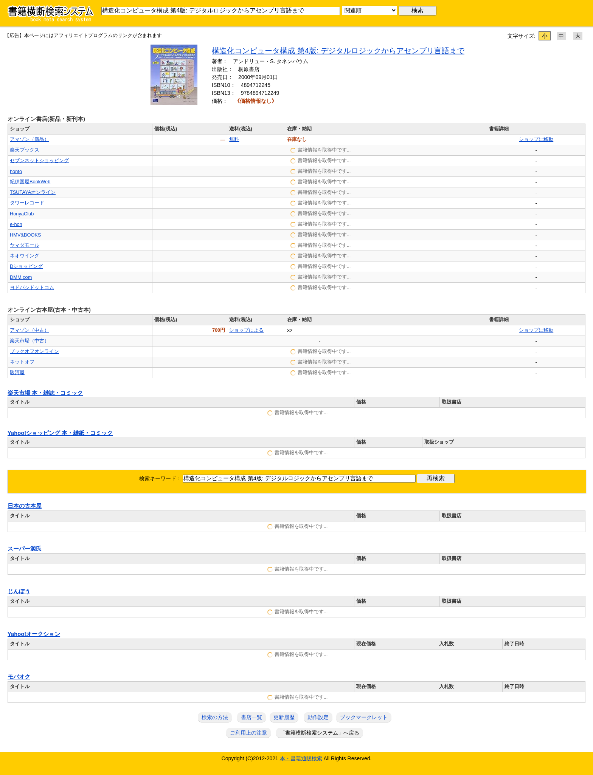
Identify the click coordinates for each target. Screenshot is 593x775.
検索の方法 (215, 717)
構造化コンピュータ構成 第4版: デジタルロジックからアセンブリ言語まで (338, 50)
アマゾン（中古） (29, 330)
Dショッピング (26, 266)
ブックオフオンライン (34, 351)
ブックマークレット (364, 717)
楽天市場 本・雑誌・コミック (45, 393)
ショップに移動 (536, 139)
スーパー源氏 (25, 549)
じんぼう (19, 591)
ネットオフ (22, 362)
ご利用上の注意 (248, 733)
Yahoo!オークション (34, 634)
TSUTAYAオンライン (33, 192)
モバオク (19, 677)
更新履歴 (284, 717)
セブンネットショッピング (39, 160)
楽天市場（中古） (29, 340)
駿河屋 (17, 372)
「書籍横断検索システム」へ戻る (319, 733)
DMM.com (21, 277)
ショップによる (246, 330)
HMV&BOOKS (25, 235)
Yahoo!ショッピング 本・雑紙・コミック (60, 433)
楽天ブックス (24, 150)
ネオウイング (24, 255)
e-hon (16, 224)
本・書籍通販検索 (301, 758)
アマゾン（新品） (29, 139)
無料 (234, 139)
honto (16, 171)
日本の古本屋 (25, 506)
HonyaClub (22, 214)
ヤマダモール (24, 245)
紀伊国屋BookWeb (30, 181)
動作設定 (318, 717)
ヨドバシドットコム (32, 287)
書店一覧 (251, 717)
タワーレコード (27, 203)
